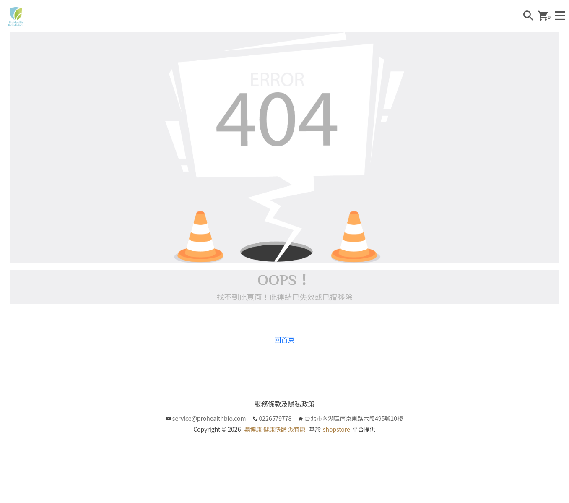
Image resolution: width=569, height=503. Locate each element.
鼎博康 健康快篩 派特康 (275, 429)
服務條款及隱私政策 (284, 404)
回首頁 (284, 339)
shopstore (336, 429)
